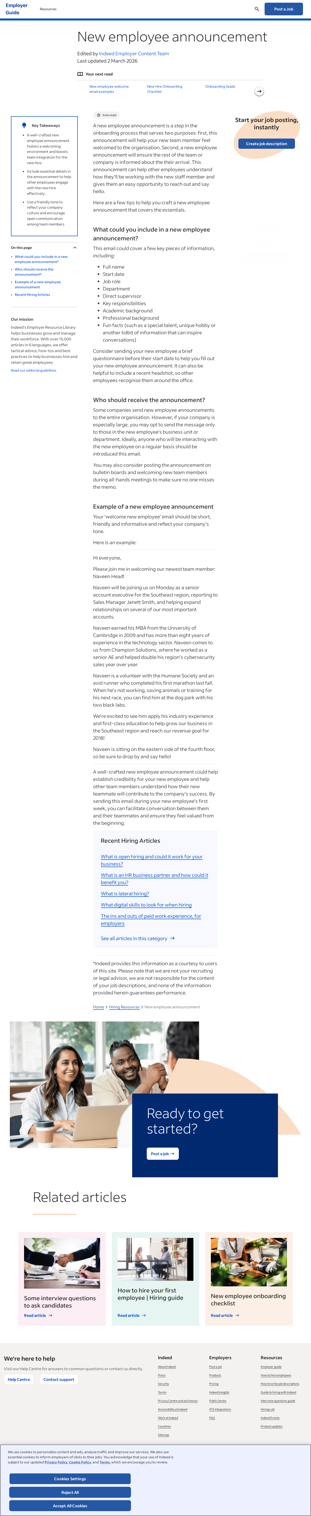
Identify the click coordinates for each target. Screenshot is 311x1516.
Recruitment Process (121, 9)
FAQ (212, 1418)
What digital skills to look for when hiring (146, 904)
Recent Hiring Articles (32, 294)
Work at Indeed (168, 1418)
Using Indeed (53, 9)
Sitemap (163, 1435)
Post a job (215, 1366)
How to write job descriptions (280, 1383)
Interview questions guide (278, 1401)
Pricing (213, 1383)
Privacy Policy (56, 1462)
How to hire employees (276, 1375)
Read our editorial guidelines (33, 370)
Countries (164, 1426)
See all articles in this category (138, 938)
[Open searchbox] (257, 9)
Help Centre (19, 1379)
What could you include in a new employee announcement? (41, 259)
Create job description (266, 143)
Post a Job (283, 8)
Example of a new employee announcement (38, 284)
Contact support (58, 1379)
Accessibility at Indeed (172, 1409)
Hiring (84, 9)
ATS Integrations (220, 1409)
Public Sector (217, 1401)
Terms (105, 1462)
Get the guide (266, 256)
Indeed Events (270, 1418)
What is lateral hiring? (125, 893)
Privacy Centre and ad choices (178, 1401)
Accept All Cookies (70, 1505)
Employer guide (271, 1366)
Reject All (70, 1492)
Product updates (272, 1426)
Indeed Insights (219, 1392)
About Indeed (167, 1366)
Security (163, 1383)
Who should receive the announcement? (34, 272)
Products (215, 1375)
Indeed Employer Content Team (134, 53)
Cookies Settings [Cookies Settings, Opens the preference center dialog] (70, 1478)
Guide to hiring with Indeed (278, 1392)
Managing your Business (173, 9)
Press (161, 1375)
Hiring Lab (268, 1409)
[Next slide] (259, 91)
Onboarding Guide (220, 86)
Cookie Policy (80, 1462)
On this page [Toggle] (44, 247)
